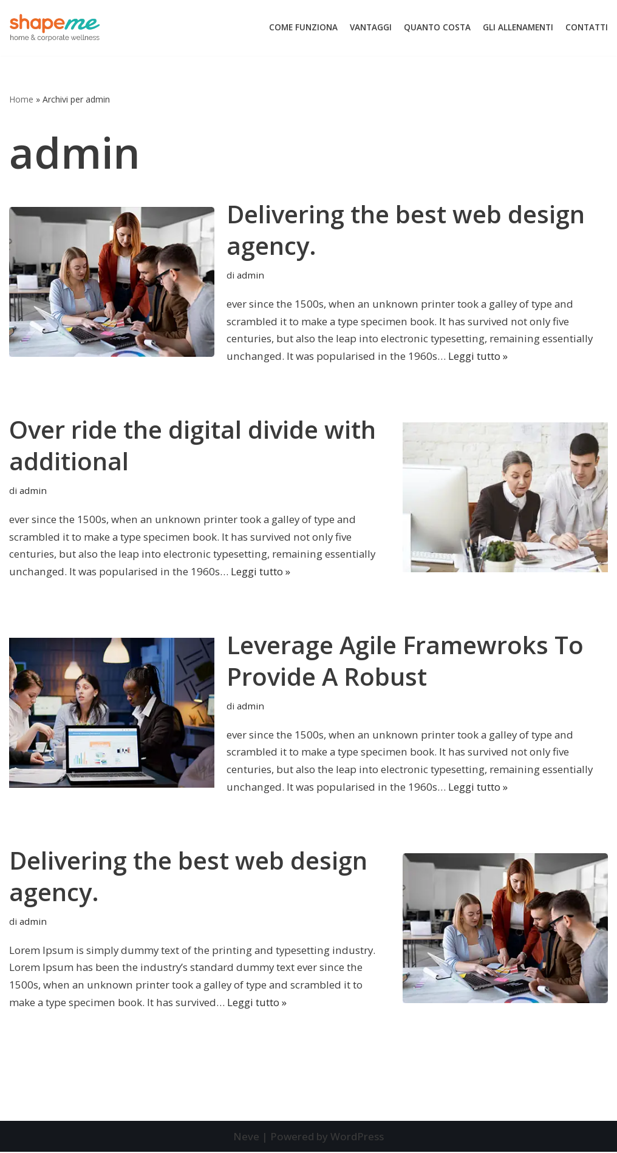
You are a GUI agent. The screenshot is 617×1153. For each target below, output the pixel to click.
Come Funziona (303, 27)
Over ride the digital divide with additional (192, 445)
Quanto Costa (437, 27)
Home (21, 99)
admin (250, 275)
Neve (246, 1138)
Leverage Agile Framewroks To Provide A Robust (405, 661)
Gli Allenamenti (518, 27)
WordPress (357, 1138)
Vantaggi (371, 27)
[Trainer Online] (54, 28)
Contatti (586, 27)
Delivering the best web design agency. (406, 229)
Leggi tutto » (476, 356)
